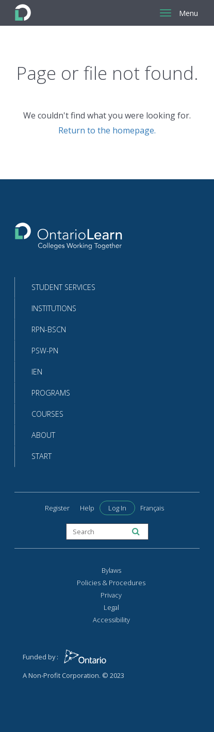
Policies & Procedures (111, 582)
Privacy (111, 595)
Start (41, 456)
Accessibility (111, 619)
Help (87, 508)
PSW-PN (44, 350)
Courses (47, 414)
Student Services (63, 287)
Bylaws (111, 570)
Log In (117, 508)
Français (152, 508)
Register (57, 508)
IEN (36, 372)
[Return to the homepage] (68, 239)
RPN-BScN (48, 329)
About (43, 435)
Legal (111, 607)
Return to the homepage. (107, 130)
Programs (50, 393)
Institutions (53, 308)
